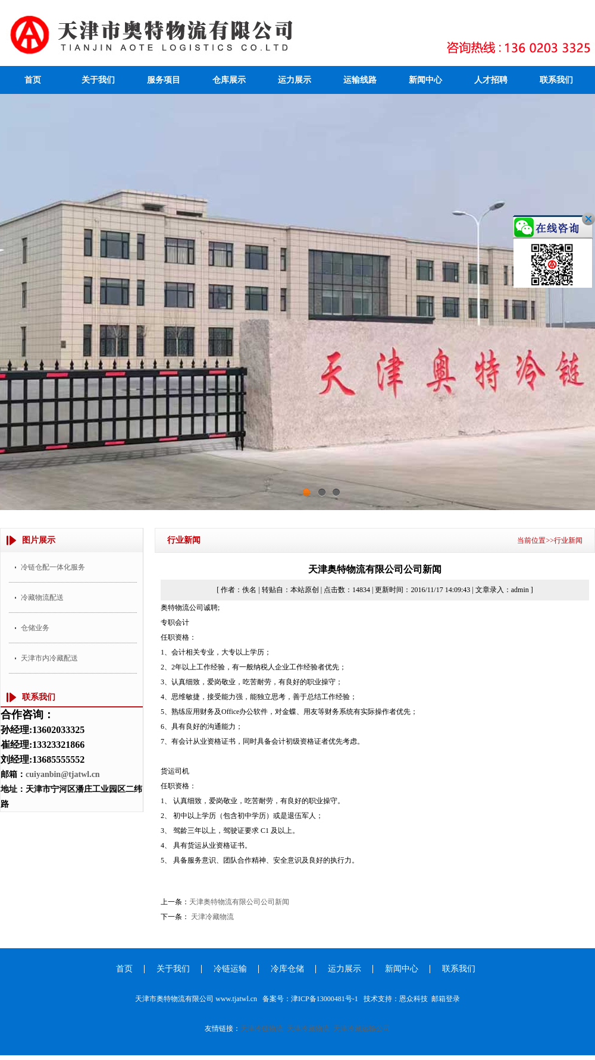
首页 (32, 80)
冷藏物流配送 (42, 597)
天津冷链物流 (261, 1028)
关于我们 (98, 80)
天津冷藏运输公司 (361, 1028)
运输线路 (360, 80)
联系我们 (556, 80)
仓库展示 (229, 80)
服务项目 (163, 80)
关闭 (573, 233)
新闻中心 (425, 80)
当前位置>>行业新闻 (550, 540)
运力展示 (294, 80)
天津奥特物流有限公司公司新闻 (239, 902)
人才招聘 (491, 80)
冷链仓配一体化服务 (53, 567)
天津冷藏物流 (212, 917)
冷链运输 (230, 968)
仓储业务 (35, 628)
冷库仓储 (287, 968)
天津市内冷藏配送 (49, 658)
